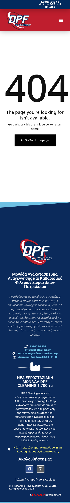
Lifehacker (38, 494)
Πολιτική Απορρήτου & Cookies (35, 479)
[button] (61, 20)
